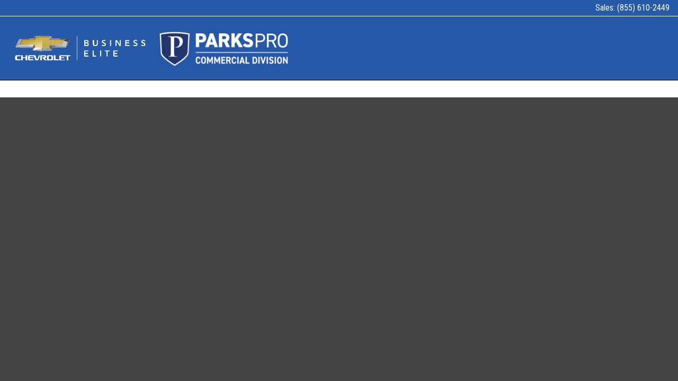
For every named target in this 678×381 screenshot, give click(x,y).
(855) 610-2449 (643, 8)
